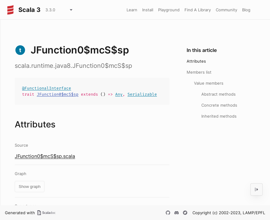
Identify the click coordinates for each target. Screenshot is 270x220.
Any (119, 94)
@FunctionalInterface (46, 88)
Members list (199, 72)
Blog (246, 9)
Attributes (196, 61)
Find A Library (197, 9)
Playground (169, 9)
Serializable (142, 94)
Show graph (29, 186)
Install (147, 9)
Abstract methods (218, 94)
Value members (208, 83)
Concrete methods (219, 105)
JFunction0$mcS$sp (57, 94)
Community (226, 9)
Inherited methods (219, 116)
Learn (132, 9)
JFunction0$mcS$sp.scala (45, 156)
